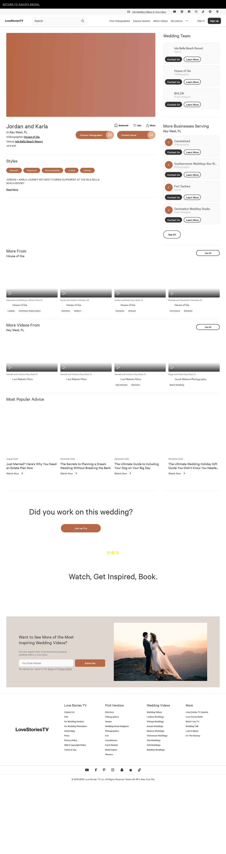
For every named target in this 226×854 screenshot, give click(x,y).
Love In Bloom (192, 798)
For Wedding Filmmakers (75, 793)
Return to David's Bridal (21, 4)
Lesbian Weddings (155, 784)
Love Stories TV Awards (197, 779)
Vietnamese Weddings (157, 803)
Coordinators (111, 807)
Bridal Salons (111, 817)
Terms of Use (70, 817)
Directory (109, 779)
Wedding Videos (154, 779)
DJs (107, 803)
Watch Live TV (192, 789)
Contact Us (173, 59)
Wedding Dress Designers (117, 793)
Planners (109, 821)
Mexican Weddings (155, 798)
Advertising (69, 798)
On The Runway (193, 803)
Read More (12, 189)
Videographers (112, 784)
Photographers (112, 798)
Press (66, 803)
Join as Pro (81, 528)
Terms (51, 736)
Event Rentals (111, 812)
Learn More (192, 59)
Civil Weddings (153, 812)
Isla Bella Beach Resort (29, 141)
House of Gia (32, 136)
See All (172, 234)
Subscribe (90, 730)
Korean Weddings (155, 793)
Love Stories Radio (194, 784)
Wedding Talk (192, 793)
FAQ (66, 784)
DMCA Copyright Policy (75, 812)
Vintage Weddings (155, 789)
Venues (108, 789)
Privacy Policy (65, 736)
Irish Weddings (153, 807)
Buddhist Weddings (156, 817)
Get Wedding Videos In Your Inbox (147, 12)
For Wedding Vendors (74, 789)
